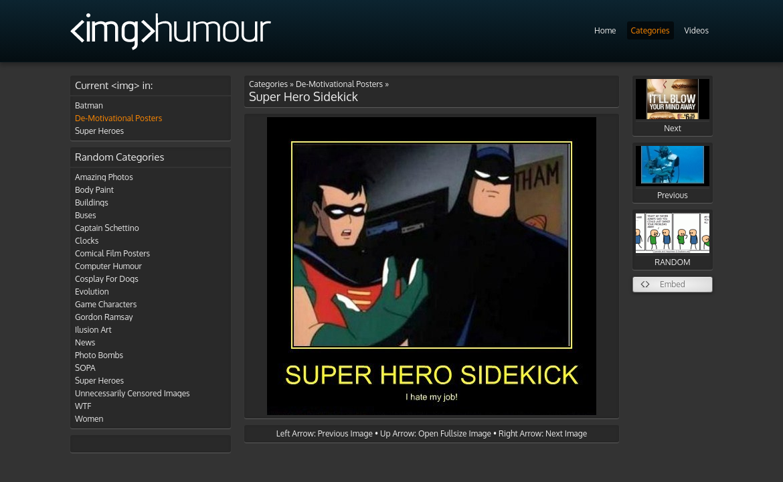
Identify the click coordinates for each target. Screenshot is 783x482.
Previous (672, 173)
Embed (672, 284)
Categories (650, 30)
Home (605, 30)
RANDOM (672, 240)
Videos (697, 30)
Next (672, 106)
